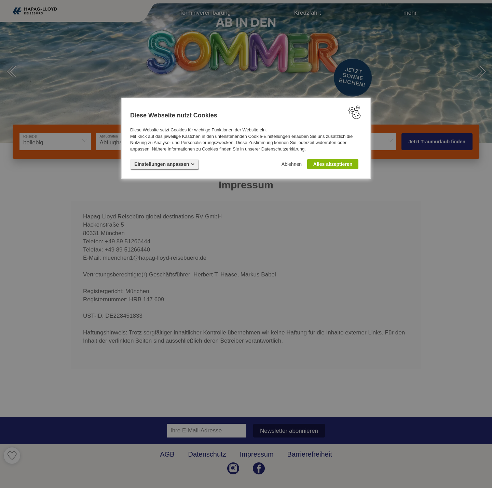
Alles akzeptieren (332, 164)
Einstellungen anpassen (164, 164)
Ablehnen (292, 164)
